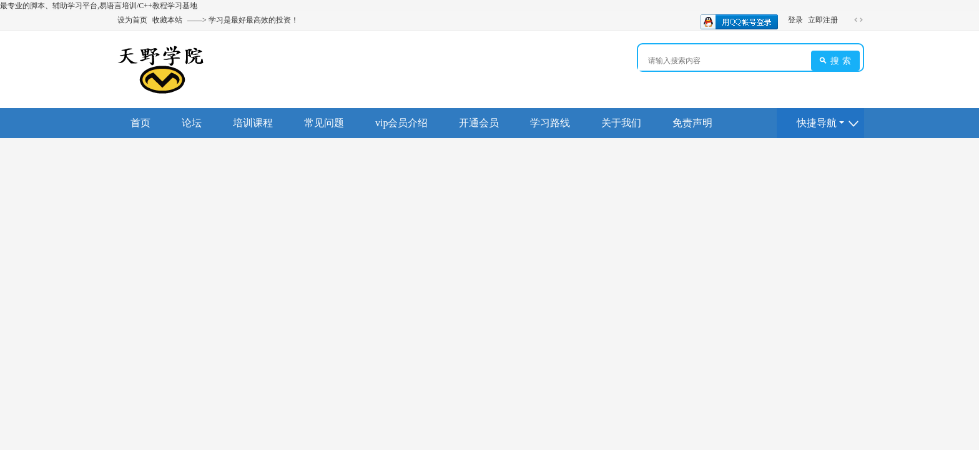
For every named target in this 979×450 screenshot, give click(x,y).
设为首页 (132, 20)
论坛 (192, 123)
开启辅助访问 (847, 20)
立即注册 (823, 20)
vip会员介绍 (401, 123)
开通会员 (479, 123)
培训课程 (253, 123)
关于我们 (621, 123)
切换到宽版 (858, 20)
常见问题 (324, 123)
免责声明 (692, 123)
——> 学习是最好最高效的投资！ (242, 20)
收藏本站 (167, 20)
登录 (795, 20)
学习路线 (550, 123)
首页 (140, 123)
